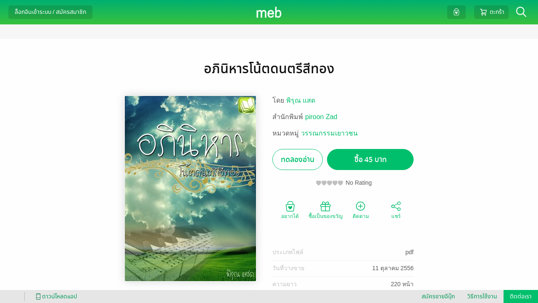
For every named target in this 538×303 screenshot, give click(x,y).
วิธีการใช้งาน (482, 296)
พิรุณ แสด (300, 100)
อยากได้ (290, 209)
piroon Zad (321, 116)
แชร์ (396, 209)
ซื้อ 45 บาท (370, 159)
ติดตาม (361, 209)
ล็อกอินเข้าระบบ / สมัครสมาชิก (50, 12)
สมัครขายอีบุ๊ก (438, 296)
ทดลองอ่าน (297, 159)
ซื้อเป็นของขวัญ (326, 209)
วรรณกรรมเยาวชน (329, 133)
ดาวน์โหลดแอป (55, 296)
